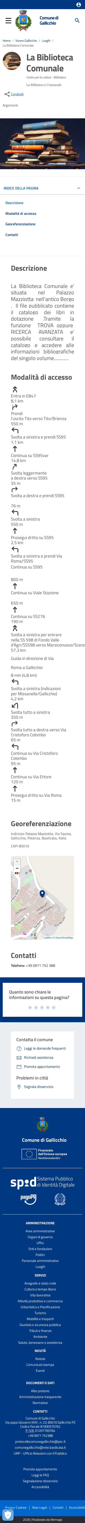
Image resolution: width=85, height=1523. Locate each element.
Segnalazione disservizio (40, 1481)
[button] (78, 5)
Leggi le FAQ (40, 1475)
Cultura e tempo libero (40, 1289)
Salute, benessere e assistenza (40, 1342)
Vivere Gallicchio (26, 40)
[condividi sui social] (13, 94)
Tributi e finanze (40, 1330)
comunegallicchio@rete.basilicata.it (40, 1447)
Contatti (40, 1411)
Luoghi (46, 40)
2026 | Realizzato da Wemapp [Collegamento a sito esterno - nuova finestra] (42, 1520)
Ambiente (40, 1336)
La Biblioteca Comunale (18, 45)
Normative (40, 1402)
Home (7, 40)
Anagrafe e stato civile (40, 1283)
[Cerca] (77, 21)
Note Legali (39, 1507)
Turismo (40, 1312)
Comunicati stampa (40, 1364)
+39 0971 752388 (40, 1435)
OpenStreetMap (64, 937)
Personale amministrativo (40, 1260)
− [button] (17, 868)
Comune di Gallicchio (49, 20)
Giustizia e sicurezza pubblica (40, 1324)
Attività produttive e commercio (40, 1301)
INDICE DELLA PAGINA (23, 188)
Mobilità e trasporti (40, 1318)
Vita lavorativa (40, 1295)
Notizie (40, 1358)
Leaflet (47, 937)
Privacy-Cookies (16, 1507)
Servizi (40, 1275)
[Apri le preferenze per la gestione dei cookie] (8, 1515)
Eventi (40, 1370)
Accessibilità (40, 1486)
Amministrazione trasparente (40, 1396)
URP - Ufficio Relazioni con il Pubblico (40, 1453)
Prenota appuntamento (40, 1469)
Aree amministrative (40, 1231)
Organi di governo (40, 1237)
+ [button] (17, 862)
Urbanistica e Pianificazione (40, 1307)
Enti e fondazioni (40, 1248)
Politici (40, 1254)
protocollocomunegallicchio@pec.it (40, 1441)
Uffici (40, 1242)
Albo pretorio (40, 1390)
